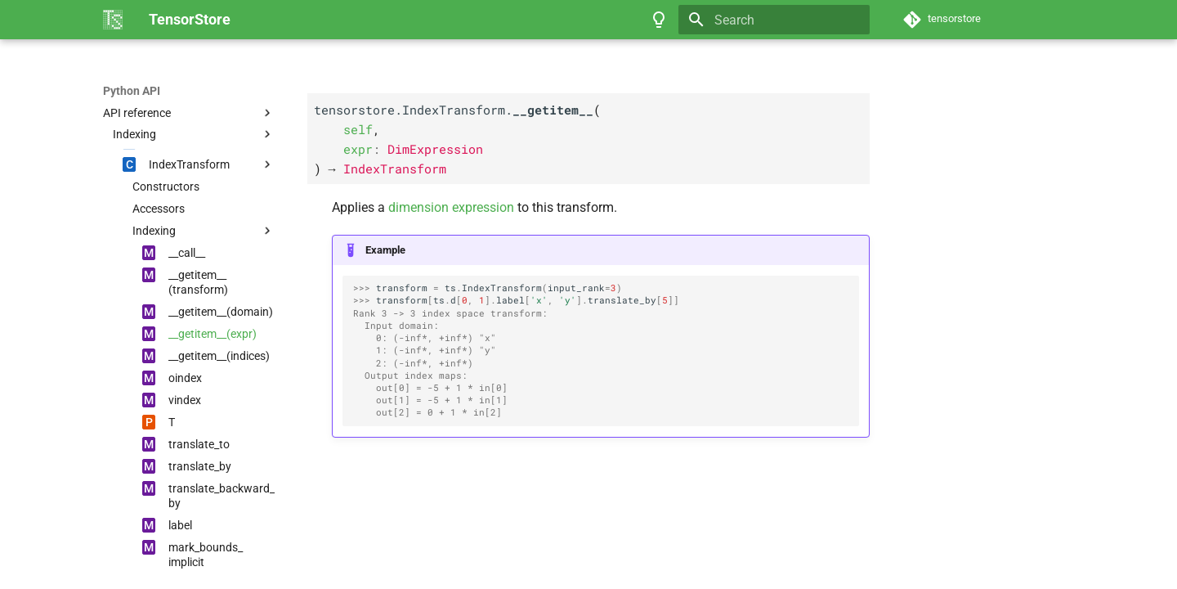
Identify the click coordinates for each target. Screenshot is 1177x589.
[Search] (774, 19)
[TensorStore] (112, 19)
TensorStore (135, 90)
